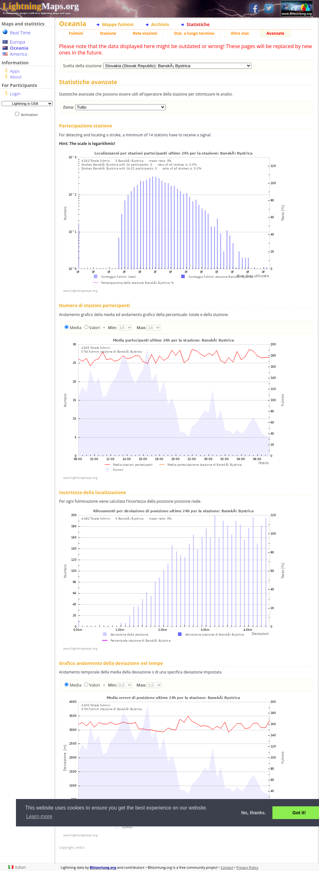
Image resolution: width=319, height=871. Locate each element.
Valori (94, 327)
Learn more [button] (39, 816)
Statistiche (198, 24)
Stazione (108, 33)
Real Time (20, 33)
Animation (31, 114)
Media (75, 327)
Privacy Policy (247, 867)
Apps (14, 71)
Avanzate (275, 33)
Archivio (160, 24)
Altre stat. (240, 33)
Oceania (19, 48)
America (18, 54)
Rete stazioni (145, 33)
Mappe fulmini (118, 24)
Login (15, 94)
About (16, 77)
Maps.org (41, 6)
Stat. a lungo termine (194, 33)
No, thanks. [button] (253, 812)
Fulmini (76, 33)
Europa (17, 42)
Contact (227, 867)
